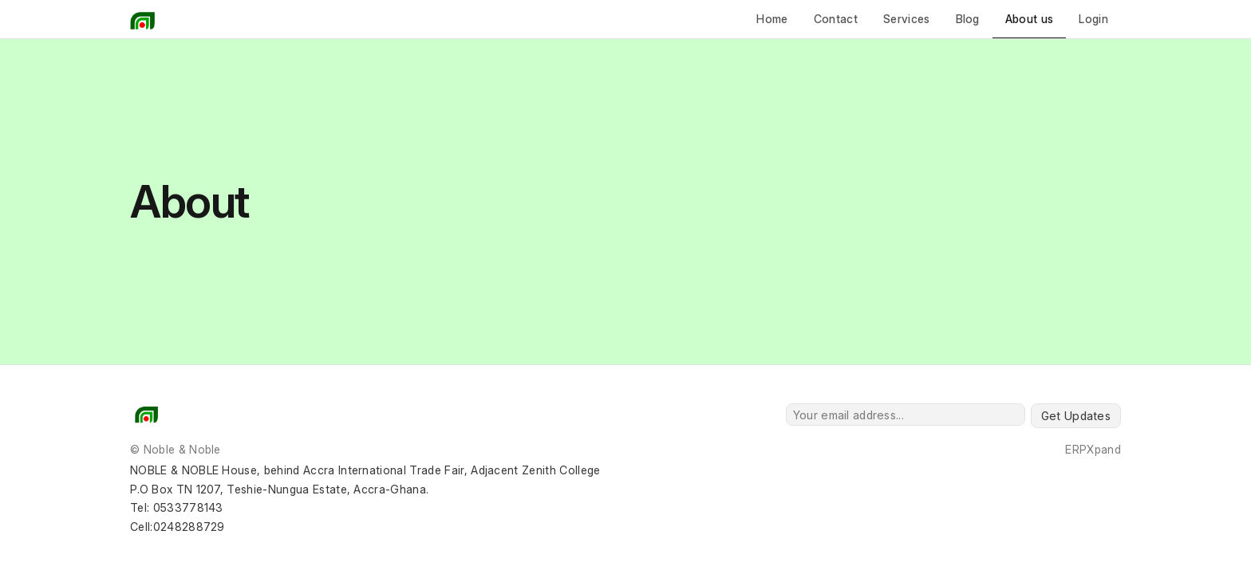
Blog (968, 19)
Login (1093, 19)
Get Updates (1076, 416)
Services (906, 19)
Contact (836, 19)
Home (771, 19)
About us (1029, 19)
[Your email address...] (905, 414)
